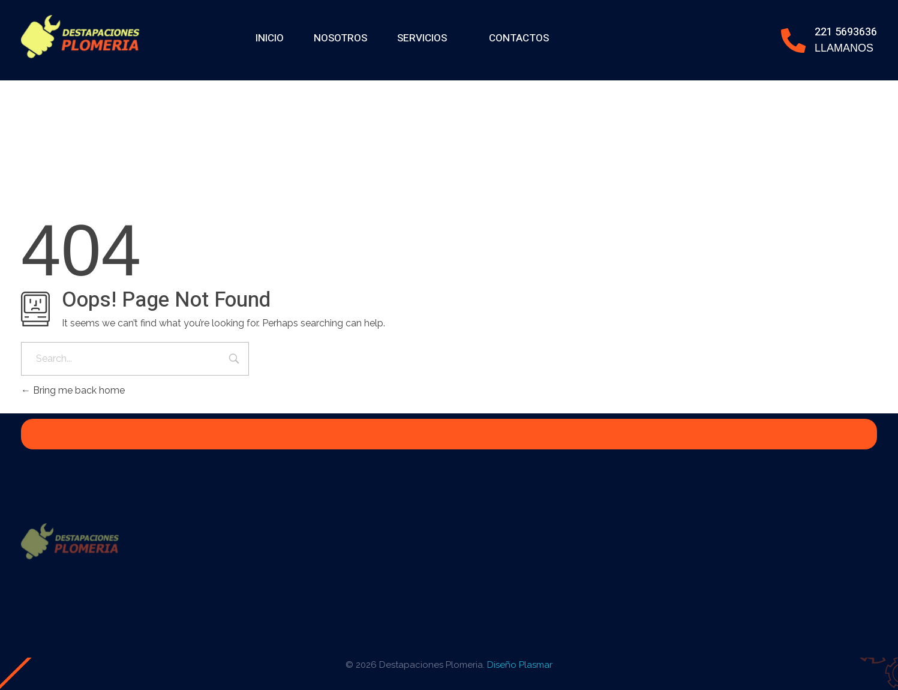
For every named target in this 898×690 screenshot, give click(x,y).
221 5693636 (846, 32)
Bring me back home (73, 390)
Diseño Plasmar (519, 664)
